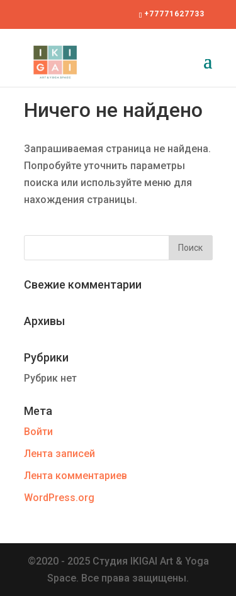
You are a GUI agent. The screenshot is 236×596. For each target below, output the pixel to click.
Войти (38, 432)
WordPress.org (59, 498)
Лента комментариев (75, 476)
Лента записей (59, 454)
